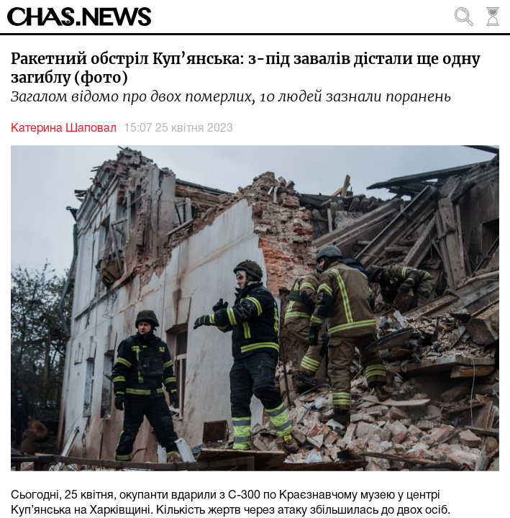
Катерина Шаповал (64, 129)
